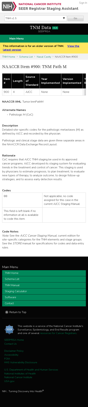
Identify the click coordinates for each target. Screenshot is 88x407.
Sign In (83, 3)
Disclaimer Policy (13, 351)
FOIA (7, 358)
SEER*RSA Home (14, 340)
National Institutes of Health (20, 373)
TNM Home (8, 56)
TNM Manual (12, 285)
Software (10, 297)
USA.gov (9, 381)
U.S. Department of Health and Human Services (31, 369)
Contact (9, 303)
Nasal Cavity (44, 56)
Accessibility (11, 355)
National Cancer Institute (18, 377)
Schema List (26, 56)
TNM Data (44, 28)
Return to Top (17, 312)
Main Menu (16, 39)
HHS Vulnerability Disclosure (20, 362)
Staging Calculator (16, 291)
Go (75, 18)
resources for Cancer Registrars (58, 333)
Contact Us (10, 344)
